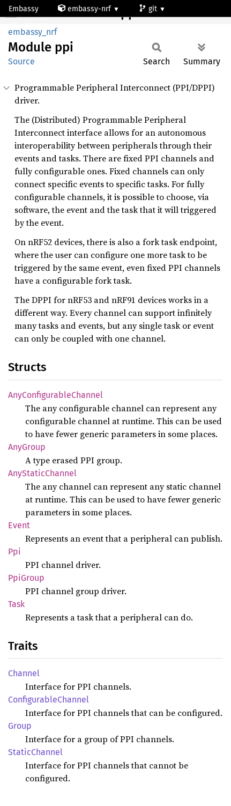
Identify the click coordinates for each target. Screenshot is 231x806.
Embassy (24, 8)
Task (16, 604)
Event (19, 525)
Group (20, 726)
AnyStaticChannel (42, 473)
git (149, 8)
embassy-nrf (85, 8)
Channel (24, 673)
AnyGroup (27, 447)
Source (21, 61)
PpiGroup (26, 578)
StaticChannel (35, 752)
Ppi (14, 551)
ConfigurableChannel (48, 699)
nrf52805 (29, 26)
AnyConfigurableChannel (55, 395)
